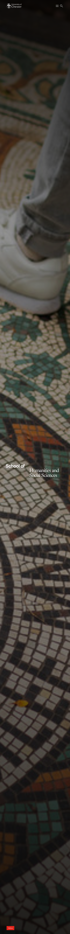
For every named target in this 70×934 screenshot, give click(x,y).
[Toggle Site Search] (61, 6)
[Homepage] (14, 6)
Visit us (10, 928)
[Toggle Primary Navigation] (57, 6)
